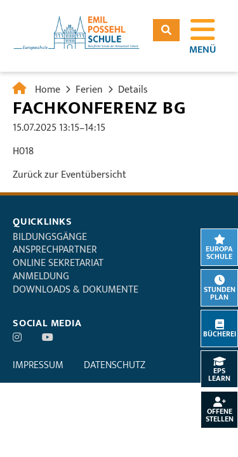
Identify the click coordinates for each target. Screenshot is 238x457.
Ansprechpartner (55, 249)
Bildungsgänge (50, 237)
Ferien (89, 89)
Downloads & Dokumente (75, 289)
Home (47, 89)
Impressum (38, 365)
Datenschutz (114, 365)
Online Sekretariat (58, 263)
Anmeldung (41, 276)
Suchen (166, 30)
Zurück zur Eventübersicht (69, 174)
